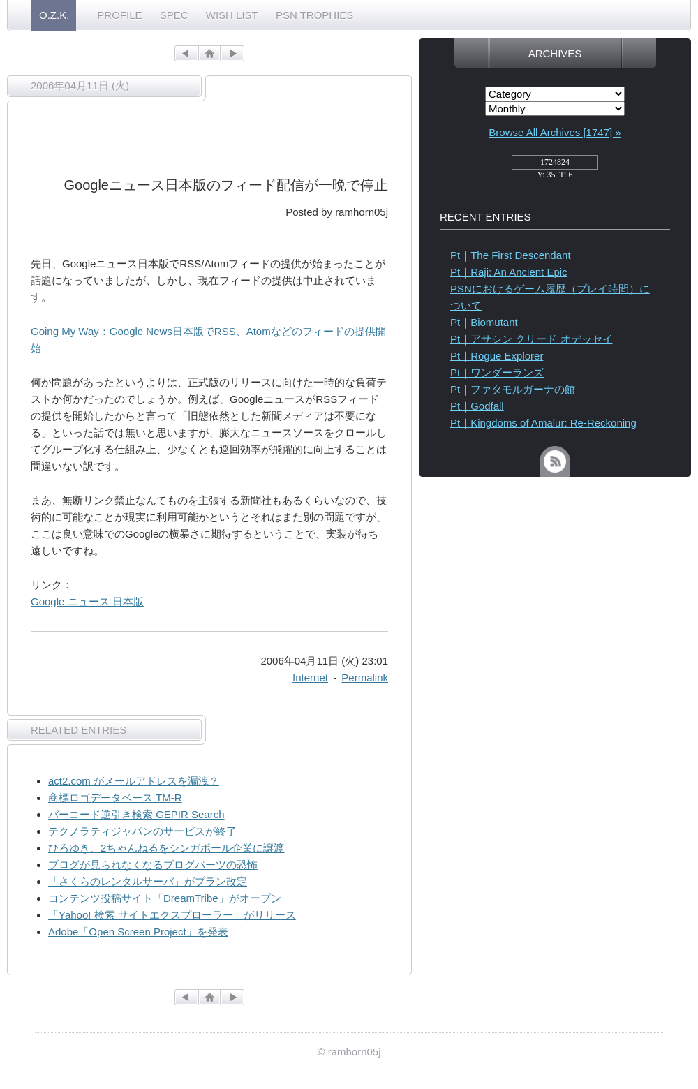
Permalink (364, 677)
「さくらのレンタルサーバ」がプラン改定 (147, 881)
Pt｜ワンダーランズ (497, 372)
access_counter (555, 166)
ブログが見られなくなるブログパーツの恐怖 (153, 865)
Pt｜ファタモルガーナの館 (512, 389)
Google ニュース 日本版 (87, 601)
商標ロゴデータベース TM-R (115, 797)
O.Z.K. (54, 15)
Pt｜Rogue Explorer (496, 356)
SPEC (174, 15)
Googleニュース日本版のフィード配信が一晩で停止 (226, 185)
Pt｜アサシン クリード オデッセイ (531, 339)
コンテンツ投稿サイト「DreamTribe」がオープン (164, 898)
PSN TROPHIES (314, 15)
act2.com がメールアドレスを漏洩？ (133, 781)
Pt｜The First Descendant (510, 255)
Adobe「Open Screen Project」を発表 (138, 932)
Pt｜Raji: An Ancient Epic (508, 272)
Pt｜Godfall (477, 406)
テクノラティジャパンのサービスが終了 (142, 831)
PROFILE (119, 15)
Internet (310, 677)
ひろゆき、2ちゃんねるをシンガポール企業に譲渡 (166, 848)
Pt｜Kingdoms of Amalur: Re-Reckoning (543, 423)
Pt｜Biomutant (484, 322)
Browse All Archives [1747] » (555, 132)
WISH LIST (232, 15)
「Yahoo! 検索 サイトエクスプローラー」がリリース (172, 915)
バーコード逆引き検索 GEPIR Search (136, 814)
